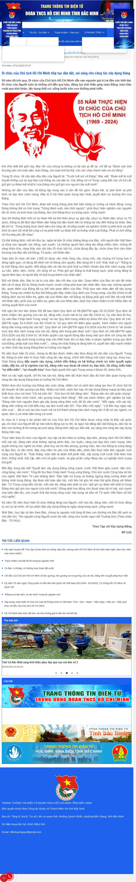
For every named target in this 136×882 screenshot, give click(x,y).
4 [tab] (72, 673)
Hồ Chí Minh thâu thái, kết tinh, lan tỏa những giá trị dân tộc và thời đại (40, 613)
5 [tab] (77, 673)
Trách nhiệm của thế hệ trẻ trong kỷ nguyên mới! (29, 560)
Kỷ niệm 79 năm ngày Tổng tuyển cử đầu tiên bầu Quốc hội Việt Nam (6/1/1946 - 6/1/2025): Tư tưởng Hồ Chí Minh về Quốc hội (65, 585)
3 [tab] (67, 673)
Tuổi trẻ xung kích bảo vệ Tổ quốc (104, 49)
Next (134, 647)
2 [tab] (61, 673)
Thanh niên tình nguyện (99, 40)
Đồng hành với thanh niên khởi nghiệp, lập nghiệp (33, 53)
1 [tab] (56, 673)
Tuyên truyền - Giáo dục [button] (66, 32)
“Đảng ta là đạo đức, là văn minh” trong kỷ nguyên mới (32, 594)
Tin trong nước (39, 45)
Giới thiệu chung (22, 40)
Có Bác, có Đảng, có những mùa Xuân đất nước (29, 568)
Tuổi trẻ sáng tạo (95, 45)
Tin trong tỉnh (38, 40)
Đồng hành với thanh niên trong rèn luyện (29, 58)
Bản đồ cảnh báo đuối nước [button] (71, 41)
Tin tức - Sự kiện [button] (39, 32)
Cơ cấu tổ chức (21, 45)
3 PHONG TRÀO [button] (94, 32)
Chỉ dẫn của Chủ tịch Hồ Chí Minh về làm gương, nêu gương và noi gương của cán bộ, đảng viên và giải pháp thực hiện (66, 575)
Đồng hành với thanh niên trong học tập (27, 49)
